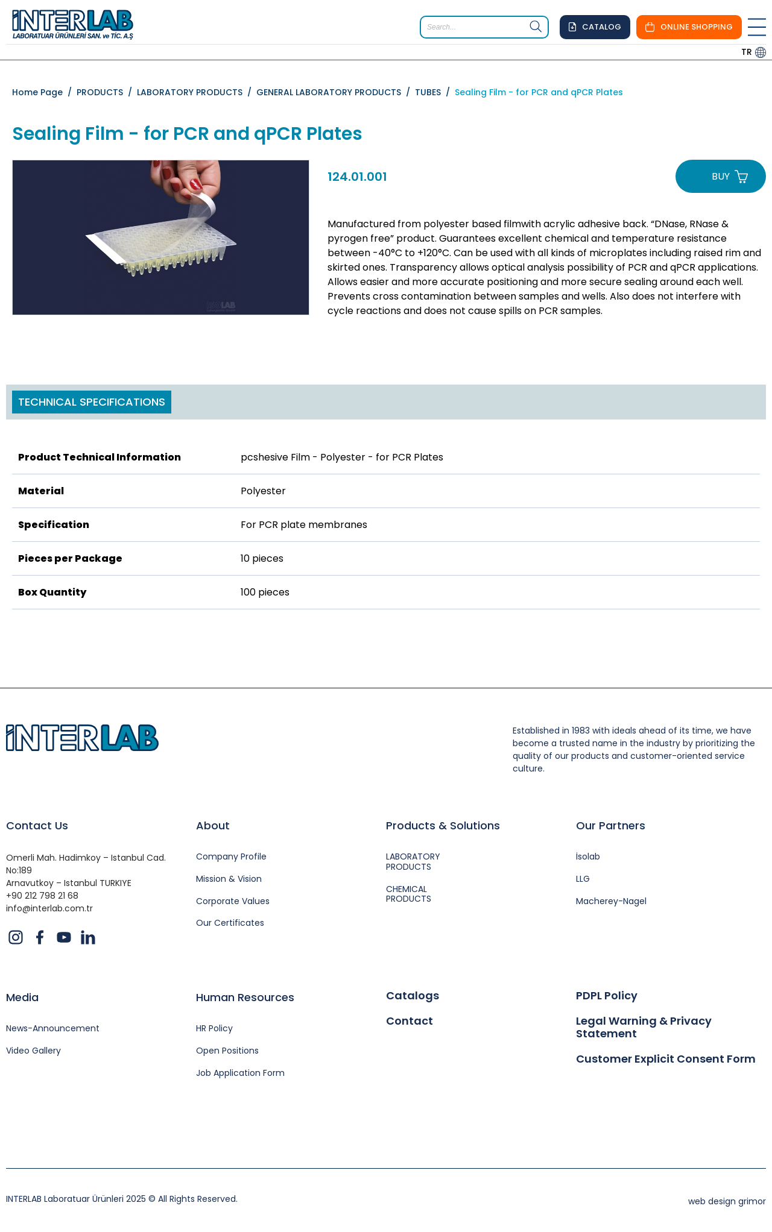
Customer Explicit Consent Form (666, 1059)
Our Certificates (230, 923)
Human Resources (245, 997)
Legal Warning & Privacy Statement (644, 1027)
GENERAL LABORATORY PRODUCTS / (335, 92)
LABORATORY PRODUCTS (413, 862)
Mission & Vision (229, 879)
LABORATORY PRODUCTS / (196, 92)
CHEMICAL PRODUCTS (408, 894)
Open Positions (227, 1051)
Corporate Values (233, 901)
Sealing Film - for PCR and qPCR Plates (539, 92)
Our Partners (610, 825)
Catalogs (412, 995)
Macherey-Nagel (611, 901)
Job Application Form (240, 1073)
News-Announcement (53, 1028)
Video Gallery (33, 1051)
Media (22, 997)
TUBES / (435, 92)
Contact (409, 1021)
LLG (583, 879)
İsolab (588, 857)
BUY (721, 176)
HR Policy (214, 1028)
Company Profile (231, 857)
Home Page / (44, 92)
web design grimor (727, 1201)
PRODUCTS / (107, 92)
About (213, 825)
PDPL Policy (607, 995)
